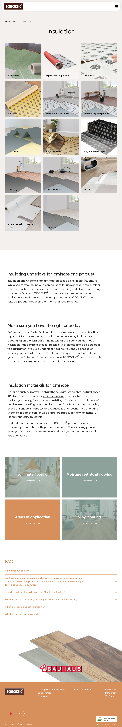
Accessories (11, 22)
